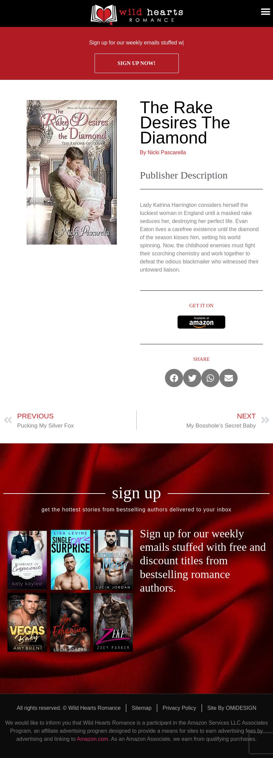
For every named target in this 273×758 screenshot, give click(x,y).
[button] (265, 12)
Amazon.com (92, 739)
